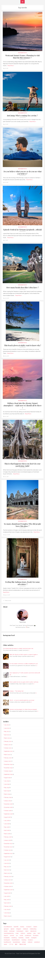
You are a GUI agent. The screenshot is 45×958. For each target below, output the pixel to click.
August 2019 (7, 777)
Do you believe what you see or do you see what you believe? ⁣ (22, 172)
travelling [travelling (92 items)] (24, 939)
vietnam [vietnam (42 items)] (24, 942)
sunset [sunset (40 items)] (21, 935)
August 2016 (7, 893)
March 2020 (7, 754)
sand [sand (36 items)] (39, 933)
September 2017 (8, 853)
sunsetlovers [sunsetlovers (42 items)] (28, 935)
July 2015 (6, 909)
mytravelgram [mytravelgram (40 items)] (19, 931)
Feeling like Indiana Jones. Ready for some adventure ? (22, 583)
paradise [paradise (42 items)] (29, 933)
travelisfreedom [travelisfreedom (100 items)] (16, 939)
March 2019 (7, 794)
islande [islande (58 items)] (5, 931)
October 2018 (7, 810)
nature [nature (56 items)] (26, 931)
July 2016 (6, 896)
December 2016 (8, 883)
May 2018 (6, 827)
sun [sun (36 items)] (17, 935)
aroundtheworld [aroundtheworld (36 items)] (8, 926)
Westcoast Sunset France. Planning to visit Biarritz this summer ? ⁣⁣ (22, 56)
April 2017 (6, 870)
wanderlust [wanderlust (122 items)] (37, 942)
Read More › (11, 65)
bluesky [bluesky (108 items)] (22, 926)
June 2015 (6, 912)
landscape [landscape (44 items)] (11, 931)
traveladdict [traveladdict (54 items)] (7, 937)
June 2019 (6, 784)
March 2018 (7, 833)
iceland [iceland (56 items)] (35, 926)
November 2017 (8, 847)
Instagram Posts (22, 52)
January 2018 (7, 840)
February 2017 (7, 876)
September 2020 (8, 751)
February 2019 (7, 797)
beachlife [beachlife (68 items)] (16, 926)
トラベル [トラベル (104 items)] (11, 944)
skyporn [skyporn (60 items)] (6, 935)
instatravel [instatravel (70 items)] (25, 929)
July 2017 (6, 860)
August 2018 (7, 817)
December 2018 (8, 804)
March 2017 (7, 873)
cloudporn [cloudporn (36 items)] (28, 926)
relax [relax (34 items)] (34, 933)
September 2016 (8, 889)
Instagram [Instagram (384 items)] (18, 929)
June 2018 (6, 823)
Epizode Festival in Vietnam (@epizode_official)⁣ (22, 229)
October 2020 (7, 748)
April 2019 (6, 790)
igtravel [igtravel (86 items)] (12, 929)
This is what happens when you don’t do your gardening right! (22, 465)
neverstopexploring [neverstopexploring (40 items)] (9, 933)
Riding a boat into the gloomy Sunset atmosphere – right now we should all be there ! (23, 405)
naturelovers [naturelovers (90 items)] (33, 931)
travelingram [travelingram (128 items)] (7, 939)
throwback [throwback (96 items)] (35, 935)
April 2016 (6, 903)
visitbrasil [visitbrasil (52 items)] (30, 942)
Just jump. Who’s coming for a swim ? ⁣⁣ (22, 115)
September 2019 (8, 774)
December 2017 (8, 843)
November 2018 (8, 807)
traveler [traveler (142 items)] (27, 937)
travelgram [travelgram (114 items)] (34, 937)
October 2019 (7, 771)
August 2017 (7, 856)
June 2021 (6, 728)
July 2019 (6, 781)
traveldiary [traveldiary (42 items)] (21, 937)
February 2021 (7, 741)
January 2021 (7, 744)
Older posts (8, 600)
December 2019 (8, 764)
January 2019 (7, 800)
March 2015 (7, 916)
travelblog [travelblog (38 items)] (14, 937)
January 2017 (7, 879)
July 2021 (6, 724)
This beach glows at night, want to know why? (22, 345)
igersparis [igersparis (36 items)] (6, 929)
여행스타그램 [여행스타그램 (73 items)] (22, 944)
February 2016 (7, 906)
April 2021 (6, 734)
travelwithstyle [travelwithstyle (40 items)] (16, 942)
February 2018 (7, 837)
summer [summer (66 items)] (12, 935)
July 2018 (6, 820)
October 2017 (7, 850)
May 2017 (6, 866)
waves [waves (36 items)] (5, 944)
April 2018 (6, 830)
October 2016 (7, 886)
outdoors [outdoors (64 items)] (23, 933)
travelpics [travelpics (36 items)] (30, 939)
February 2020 (8, 757)
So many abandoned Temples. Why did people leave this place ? (22, 525)
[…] (28, 650)
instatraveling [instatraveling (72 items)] (33, 929)
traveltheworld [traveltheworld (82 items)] (7, 942)
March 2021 (7, 738)
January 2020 (7, 761)
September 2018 (8, 814)
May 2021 (6, 731)
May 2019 (6, 787)
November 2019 (8, 767)
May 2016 (6, 899)
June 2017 (6, 863)
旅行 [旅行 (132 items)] (16, 944)
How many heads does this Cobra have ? (22, 287)
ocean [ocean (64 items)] (17, 933)
